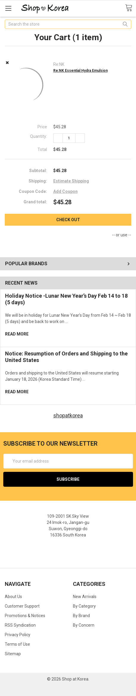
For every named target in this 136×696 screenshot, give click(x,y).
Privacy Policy (17, 634)
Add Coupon (65, 191)
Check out (68, 219)
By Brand (81, 615)
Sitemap (13, 653)
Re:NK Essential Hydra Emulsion (80, 70)
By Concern (83, 625)
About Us (13, 596)
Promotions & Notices (25, 615)
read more (17, 334)
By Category (84, 606)
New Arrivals (84, 596)
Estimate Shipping (71, 181)
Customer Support (22, 606)
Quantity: (38, 136)
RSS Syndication (20, 625)
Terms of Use (17, 644)
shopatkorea (68, 415)
